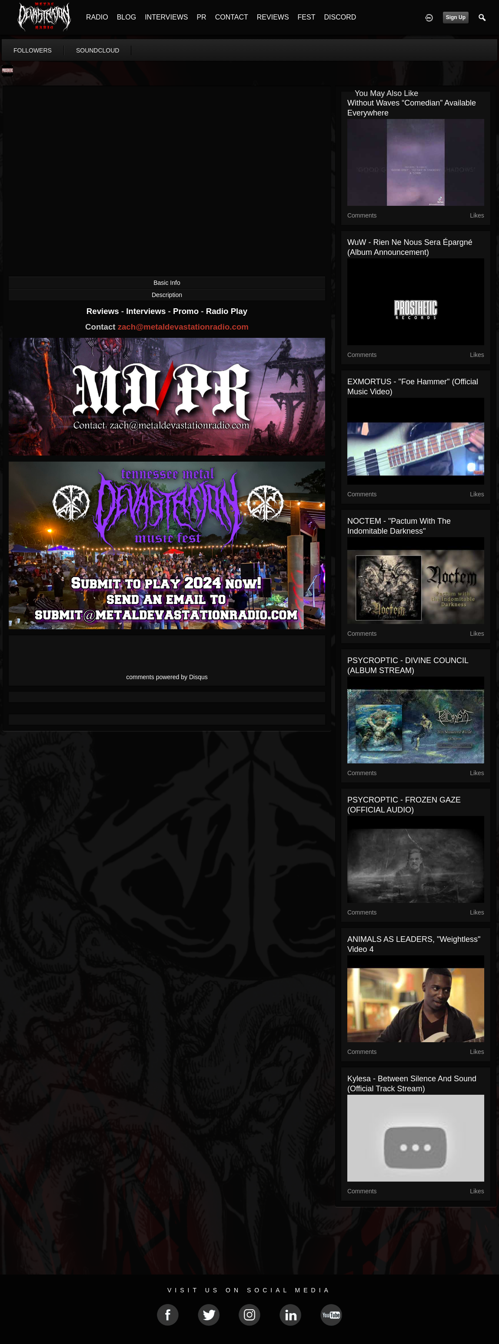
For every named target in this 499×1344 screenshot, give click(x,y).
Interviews (147, 311)
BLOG (126, 17)
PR (201, 17)
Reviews (103, 311)
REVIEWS (273, 17)
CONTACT (231, 17)
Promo (187, 311)
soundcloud (98, 50)
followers (32, 50)
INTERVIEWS (166, 17)
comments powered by (167, 677)
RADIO (97, 17)
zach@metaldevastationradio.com (183, 326)
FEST (307, 17)
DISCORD (340, 17)
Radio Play (226, 311)
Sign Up (456, 17)
